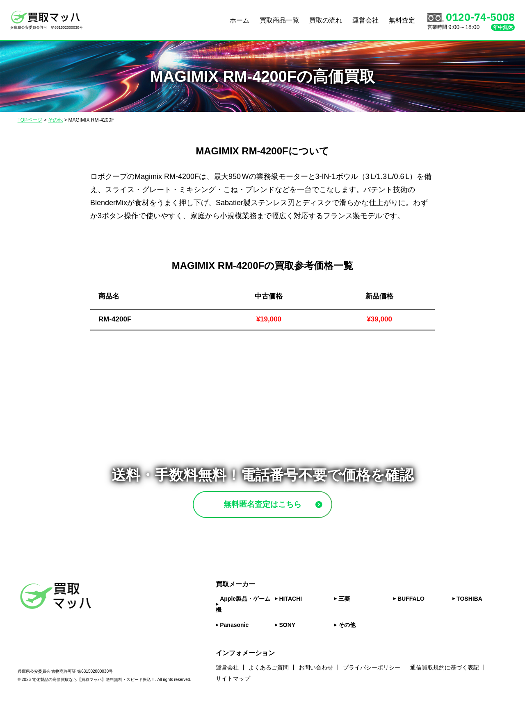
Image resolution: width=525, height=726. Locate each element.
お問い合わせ (316, 688)
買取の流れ (325, 20)
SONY (287, 646)
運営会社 (365, 20)
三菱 (344, 620)
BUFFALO (411, 620)
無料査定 (402, 20)
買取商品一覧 (279, 20)
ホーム (239, 20)
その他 (347, 646)
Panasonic (234, 646)
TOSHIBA (469, 620)
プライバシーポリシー (371, 688)
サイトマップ (233, 700)
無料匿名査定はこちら (282, 515)
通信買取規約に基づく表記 (444, 688)
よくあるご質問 (269, 688)
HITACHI (290, 620)
